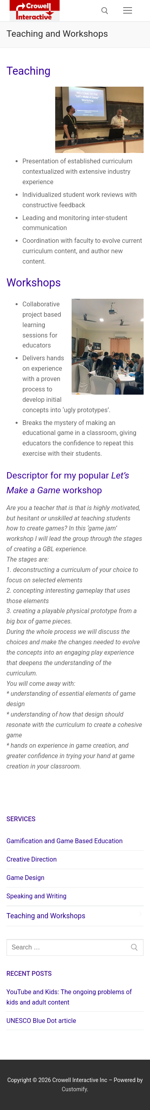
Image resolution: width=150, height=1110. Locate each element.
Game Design (25, 878)
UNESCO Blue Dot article (41, 1021)
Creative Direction (31, 859)
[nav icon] (127, 10)
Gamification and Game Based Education (64, 841)
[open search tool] (104, 10)
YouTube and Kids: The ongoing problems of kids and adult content (69, 997)
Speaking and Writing (36, 896)
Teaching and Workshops (45, 916)
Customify (74, 1089)
